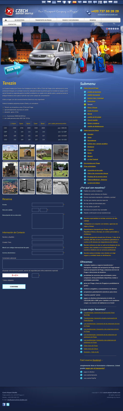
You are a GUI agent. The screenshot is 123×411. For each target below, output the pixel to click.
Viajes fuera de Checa (91, 130)
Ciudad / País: (6, 242)
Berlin (90, 153)
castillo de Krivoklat (94, 117)
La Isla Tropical (93, 159)
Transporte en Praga (43, 20)
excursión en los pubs (95, 170)
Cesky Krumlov (93, 111)
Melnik (90, 114)
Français (64, 2)
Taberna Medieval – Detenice (97, 179)
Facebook (4, 404)
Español (74, 2)
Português (80, 2)
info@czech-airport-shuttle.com (108, 14)
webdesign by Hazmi (113, 397)
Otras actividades (90, 166)
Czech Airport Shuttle (18, 11)
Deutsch (54, 2)
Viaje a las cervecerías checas (98, 173)
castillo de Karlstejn (94, 92)
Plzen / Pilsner (92, 107)
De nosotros (19, 20)
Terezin (90, 104)
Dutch (85, 2)
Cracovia (91, 150)
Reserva (93, 20)
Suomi (100, 2)
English (44, 2)
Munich (90, 156)
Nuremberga (92, 140)
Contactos (12, 24)
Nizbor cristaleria (93, 123)
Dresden (90, 134)
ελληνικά (116, 2)
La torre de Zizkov (94, 183)
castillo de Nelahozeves (96, 126)
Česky (49, 2)
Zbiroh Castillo (93, 120)
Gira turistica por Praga (92, 163)
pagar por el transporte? (95, 368)
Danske (105, 2)
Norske (90, 2)
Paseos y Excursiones (70, 20)
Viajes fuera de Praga (91, 88)
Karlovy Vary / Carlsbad (96, 98)
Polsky (110, 2)
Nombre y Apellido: (8, 237)
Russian (59, 2)
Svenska (95, 2)
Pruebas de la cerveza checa (97, 176)
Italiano (69, 2)
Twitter (7, 404)
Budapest (91, 147)
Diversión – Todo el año (91, 352)
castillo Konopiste (94, 95)
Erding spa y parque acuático (98, 143)
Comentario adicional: (9, 258)
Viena (89, 137)
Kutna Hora (91, 101)
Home (6, 20)
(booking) (96, 360)
